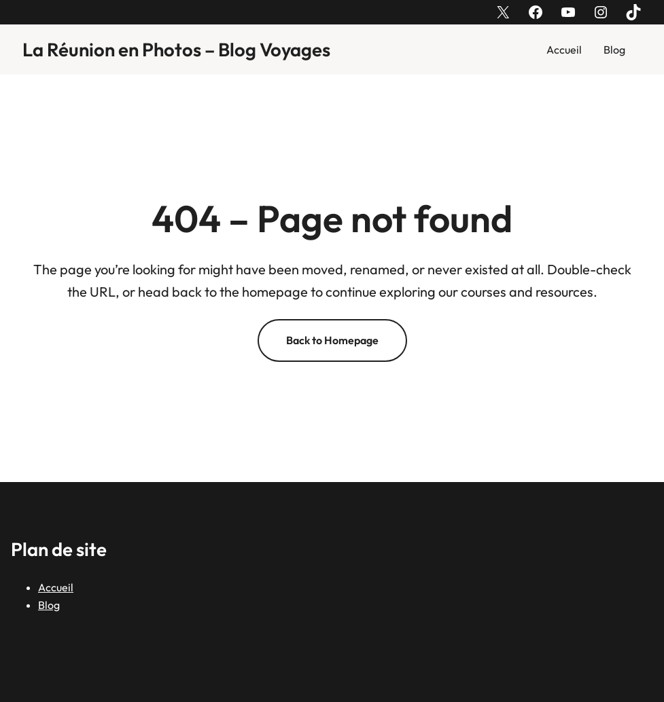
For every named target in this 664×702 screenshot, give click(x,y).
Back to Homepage (332, 340)
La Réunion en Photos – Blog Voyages (176, 49)
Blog (614, 49)
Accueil (564, 49)
